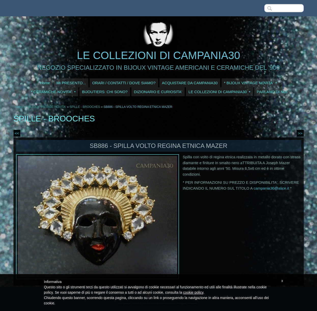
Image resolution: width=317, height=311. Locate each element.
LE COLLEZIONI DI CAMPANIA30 (158, 55)
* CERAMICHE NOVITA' (53, 92)
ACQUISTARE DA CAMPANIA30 (190, 83)
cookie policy (193, 292)
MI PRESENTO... (71, 83)
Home (45, 83)
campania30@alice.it (271, 188)
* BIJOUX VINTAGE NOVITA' (250, 83)
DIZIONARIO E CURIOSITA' (158, 92)
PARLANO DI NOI (272, 92)
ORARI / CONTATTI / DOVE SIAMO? (124, 83)
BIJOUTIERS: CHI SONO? (105, 92)
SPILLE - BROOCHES (85, 107)
